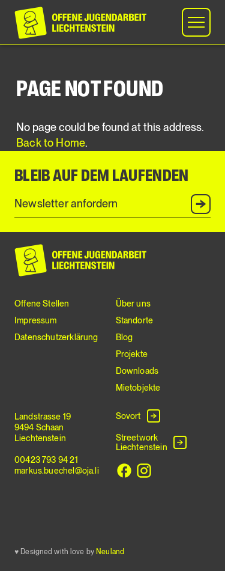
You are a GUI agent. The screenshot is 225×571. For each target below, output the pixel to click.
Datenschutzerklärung (56, 337)
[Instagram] (144, 470)
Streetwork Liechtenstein (141, 442)
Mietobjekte (138, 387)
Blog (124, 337)
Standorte (135, 320)
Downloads (137, 371)
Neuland (110, 552)
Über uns (133, 303)
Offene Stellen (42, 303)
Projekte (132, 354)
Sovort (128, 416)
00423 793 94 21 (46, 460)
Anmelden (201, 204)
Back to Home (50, 142)
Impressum (35, 320)
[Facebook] (124, 470)
